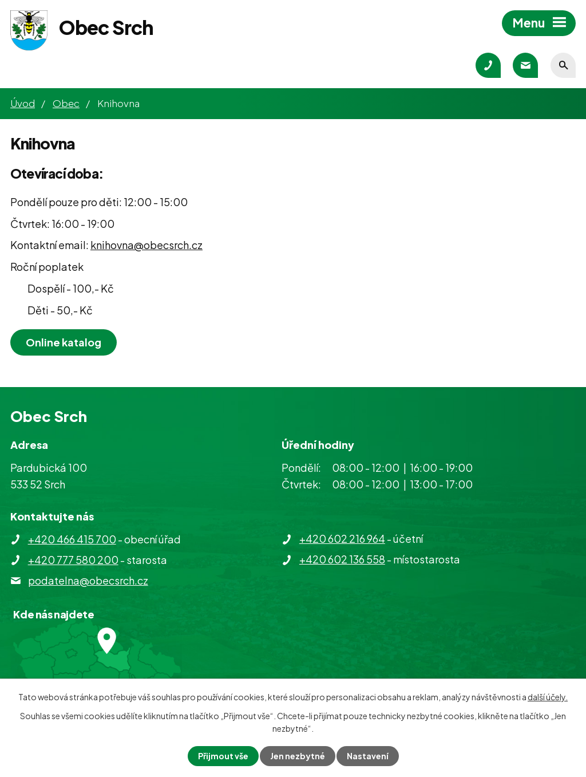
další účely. (548, 697)
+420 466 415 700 (72, 539)
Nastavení (368, 756)
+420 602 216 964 (342, 538)
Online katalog (63, 342)
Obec (66, 103)
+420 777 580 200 (73, 559)
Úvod (22, 103)
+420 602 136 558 (342, 559)
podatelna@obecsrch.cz (88, 580)
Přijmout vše (223, 756)
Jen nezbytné (297, 756)
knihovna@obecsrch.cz (146, 244)
